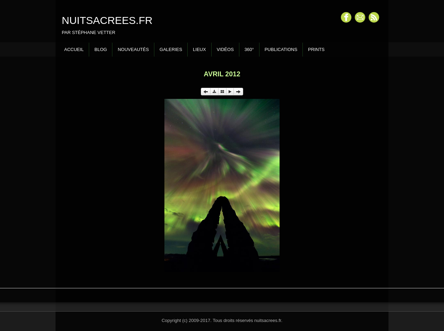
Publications (281, 49)
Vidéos (225, 49)
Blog (100, 49)
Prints (316, 49)
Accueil (74, 49)
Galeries (171, 49)
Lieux (199, 49)
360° (249, 49)
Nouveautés (133, 49)
